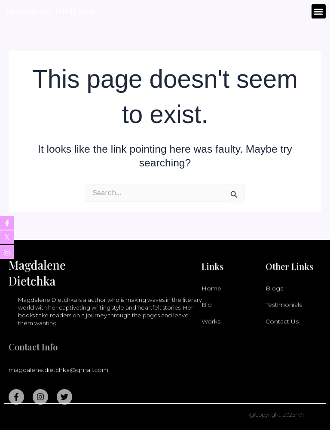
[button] (319, 11)
